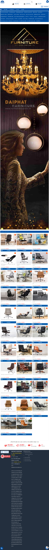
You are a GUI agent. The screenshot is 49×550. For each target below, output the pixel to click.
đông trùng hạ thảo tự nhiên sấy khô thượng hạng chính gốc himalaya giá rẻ (16, 541)
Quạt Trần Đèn (40, 12)
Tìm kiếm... (32, 2)
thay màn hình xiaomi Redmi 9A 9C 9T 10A (16, 536)
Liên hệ (22, 9)
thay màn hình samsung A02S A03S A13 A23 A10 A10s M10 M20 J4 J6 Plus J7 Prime (16, 525)
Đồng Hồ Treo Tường (4, 14)
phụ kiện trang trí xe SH (17, 474)
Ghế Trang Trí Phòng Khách (10, 18)
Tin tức (17, 9)
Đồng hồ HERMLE (10, 14)
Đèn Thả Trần (20, 18)
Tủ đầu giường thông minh (19, 12)
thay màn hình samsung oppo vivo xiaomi (16, 522)
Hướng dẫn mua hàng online (28, 452)
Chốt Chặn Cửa (3, 18)
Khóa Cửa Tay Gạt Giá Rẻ (29, 14)
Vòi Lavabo (31, 16)
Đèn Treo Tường (25, 18)
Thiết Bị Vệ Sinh (35, 12)
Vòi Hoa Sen (27, 16)
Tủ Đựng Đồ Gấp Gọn (4, 16)
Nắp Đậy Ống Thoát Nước (41, 16)
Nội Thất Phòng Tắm (31, 18)
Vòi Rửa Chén (35, 16)
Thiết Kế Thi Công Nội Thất (28, 12)
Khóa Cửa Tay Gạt (22, 14)
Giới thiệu (5, 9)
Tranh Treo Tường (16, 14)
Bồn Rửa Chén (43, 14)
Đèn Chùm (16, 18)
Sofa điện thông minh (12, 12)
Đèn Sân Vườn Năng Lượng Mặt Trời (19, 16)
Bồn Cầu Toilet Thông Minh (4, 12)
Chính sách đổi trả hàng (27, 460)
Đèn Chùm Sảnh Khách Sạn (39, 18)
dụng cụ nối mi (15, 489)
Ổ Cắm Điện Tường (10, 16)
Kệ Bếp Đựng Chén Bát (37, 14)
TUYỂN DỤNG (12, 9)
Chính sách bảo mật (27, 457)
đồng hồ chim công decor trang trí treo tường (16, 496)
